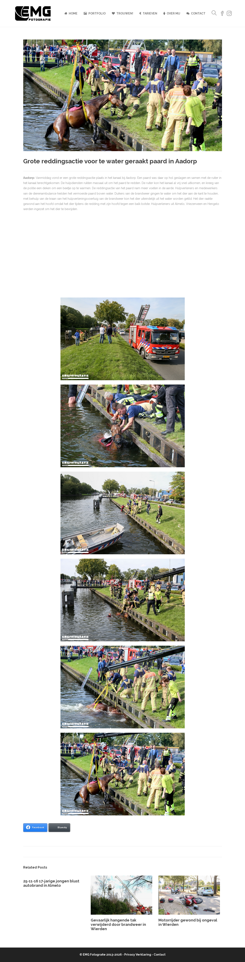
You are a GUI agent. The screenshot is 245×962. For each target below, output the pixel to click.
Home (73, 13)
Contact (198, 13)
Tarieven (150, 13)
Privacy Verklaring (137, 954)
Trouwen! (124, 13)
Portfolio (97, 13)
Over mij (173, 13)
